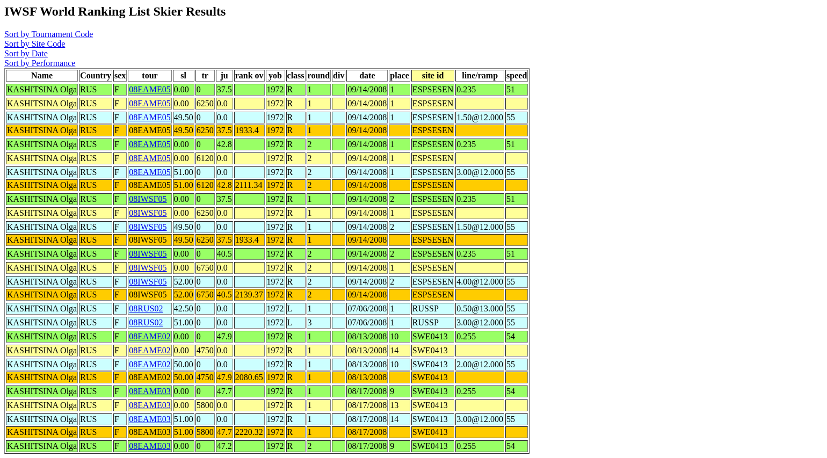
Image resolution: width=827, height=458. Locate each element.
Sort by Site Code (34, 43)
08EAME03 (149, 391)
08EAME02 (149, 336)
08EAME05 (149, 89)
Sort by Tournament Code (48, 34)
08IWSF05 (147, 198)
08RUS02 (146, 308)
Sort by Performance (39, 63)
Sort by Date (26, 53)
